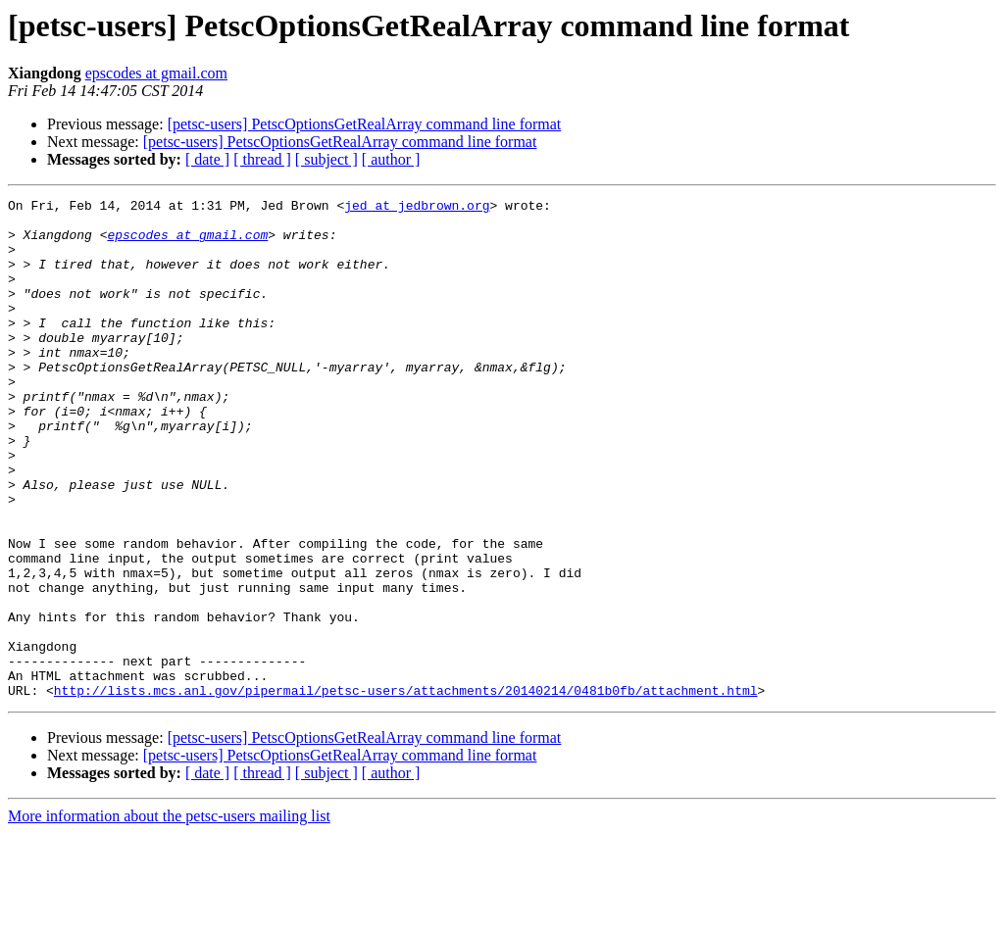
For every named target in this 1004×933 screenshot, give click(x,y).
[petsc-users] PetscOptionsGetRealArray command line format (365, 124)
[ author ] (391, 159)
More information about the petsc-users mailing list (169, 916)
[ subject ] (326, 159)
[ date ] (207, 159)
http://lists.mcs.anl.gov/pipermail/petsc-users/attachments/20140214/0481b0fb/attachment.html (406, 790)
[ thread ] (262, 159)
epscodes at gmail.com (156, 73)
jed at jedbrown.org (416, 208)
